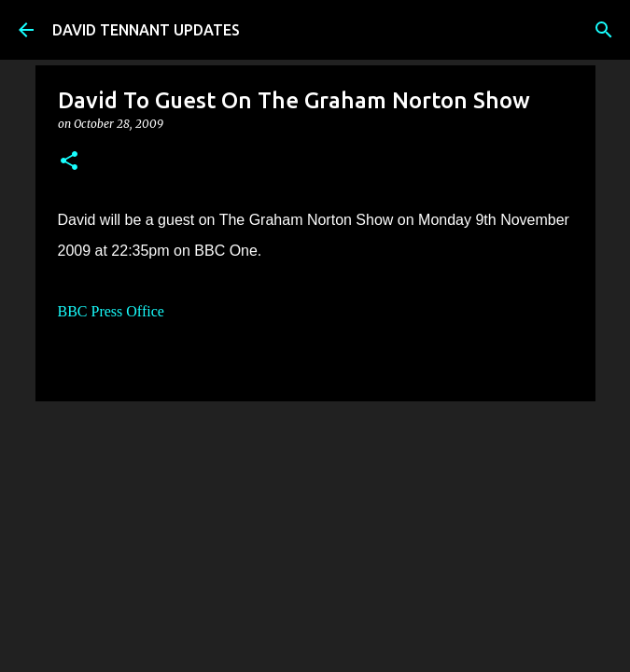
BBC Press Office (111, 311)
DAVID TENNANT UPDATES (146, 29)
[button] (69, 162)
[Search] (604, 29)
